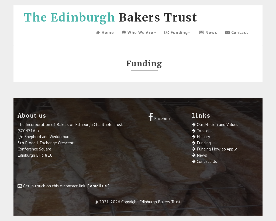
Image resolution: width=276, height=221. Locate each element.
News (208, 32)
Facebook (160, 118)
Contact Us (207, 161)
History (203, 136)
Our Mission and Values (217, 124)
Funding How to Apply (217, 149)
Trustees (204, 130)
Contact (236, 32)
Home (105, 32)
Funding (177, 32)
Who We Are (139, 32)
